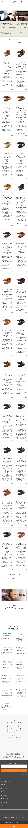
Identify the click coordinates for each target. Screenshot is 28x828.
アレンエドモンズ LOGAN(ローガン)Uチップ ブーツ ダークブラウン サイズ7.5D (21, 292)
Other (7, 7)
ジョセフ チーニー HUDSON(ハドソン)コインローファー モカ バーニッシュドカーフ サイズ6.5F (7, 110)
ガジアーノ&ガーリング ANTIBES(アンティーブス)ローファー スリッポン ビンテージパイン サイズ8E (21, 246)
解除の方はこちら (23, 774)
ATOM (20, 815)
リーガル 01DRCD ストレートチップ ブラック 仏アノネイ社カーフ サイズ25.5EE (7, 460)
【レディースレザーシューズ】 (21, 689)
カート (23, 1)
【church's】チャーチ (7, 647)
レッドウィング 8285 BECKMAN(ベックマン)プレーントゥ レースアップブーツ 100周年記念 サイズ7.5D (7, 64)
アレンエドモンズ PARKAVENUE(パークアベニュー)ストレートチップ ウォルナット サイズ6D (7, 198)
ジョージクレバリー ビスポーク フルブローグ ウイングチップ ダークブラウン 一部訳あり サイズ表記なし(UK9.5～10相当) (7, 247)
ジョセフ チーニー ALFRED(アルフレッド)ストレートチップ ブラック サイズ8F (7, 417)
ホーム (2, 7)
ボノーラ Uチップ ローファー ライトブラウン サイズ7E (7, 332)
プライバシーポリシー (20, 817)
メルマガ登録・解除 (10, 815)
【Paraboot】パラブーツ (7, 676)
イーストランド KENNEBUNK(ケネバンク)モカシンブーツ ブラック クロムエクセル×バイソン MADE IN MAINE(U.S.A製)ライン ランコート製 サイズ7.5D (21, 200)
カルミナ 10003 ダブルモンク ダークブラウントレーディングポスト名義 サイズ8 (7, 375)
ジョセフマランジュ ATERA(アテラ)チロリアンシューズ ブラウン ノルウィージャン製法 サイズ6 (7, 503)
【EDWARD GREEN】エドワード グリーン (7, 662)
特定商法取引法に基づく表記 (9, 817)
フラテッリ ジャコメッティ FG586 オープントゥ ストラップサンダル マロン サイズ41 (7, 155)
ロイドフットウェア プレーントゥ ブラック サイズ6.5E (21, 374)
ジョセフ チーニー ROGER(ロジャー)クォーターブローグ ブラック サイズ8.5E (21, 332)
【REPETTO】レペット (21, 676)
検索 (14, 2)
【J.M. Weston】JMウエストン (21, 648)
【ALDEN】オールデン (7, 633)
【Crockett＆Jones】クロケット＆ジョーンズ (7, 689)
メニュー (5, 2)
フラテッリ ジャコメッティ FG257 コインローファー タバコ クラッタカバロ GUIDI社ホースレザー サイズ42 (21, 546)
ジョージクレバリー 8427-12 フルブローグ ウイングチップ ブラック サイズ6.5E (21, 503)
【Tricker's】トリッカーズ (21, 662)
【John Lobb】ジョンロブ (21, 634)
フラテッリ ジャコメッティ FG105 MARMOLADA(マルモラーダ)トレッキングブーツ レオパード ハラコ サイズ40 (21, 65)
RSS (16, 815)
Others (7, 703)
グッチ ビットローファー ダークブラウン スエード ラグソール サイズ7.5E (21, 155)
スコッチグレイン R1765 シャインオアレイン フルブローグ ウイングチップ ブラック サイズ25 (7, 546)
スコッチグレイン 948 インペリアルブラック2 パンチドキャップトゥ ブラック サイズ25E (21, 461)
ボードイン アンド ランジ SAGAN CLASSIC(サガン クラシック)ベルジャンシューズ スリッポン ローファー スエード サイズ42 (21, 111)
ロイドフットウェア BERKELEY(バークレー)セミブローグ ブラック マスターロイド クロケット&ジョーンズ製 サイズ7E (21, 419)
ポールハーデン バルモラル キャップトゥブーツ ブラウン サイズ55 (7, 291)
